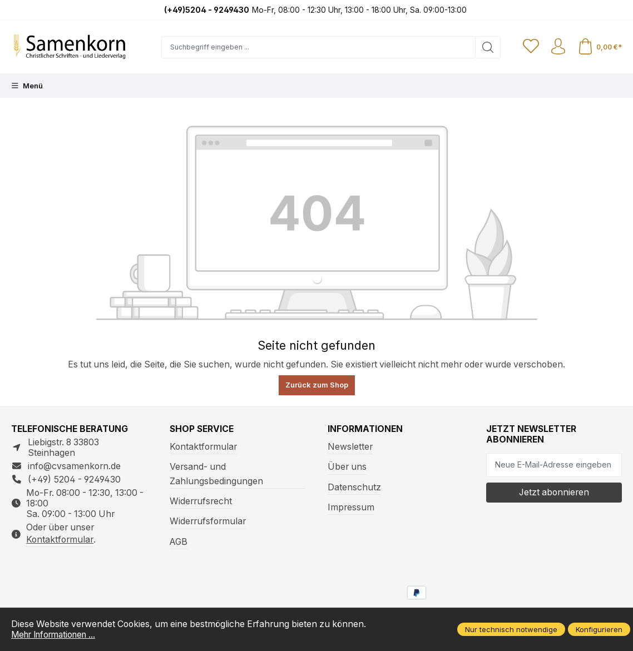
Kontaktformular (59, 539)
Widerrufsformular (208, 521)
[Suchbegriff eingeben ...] (317, 47)
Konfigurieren (599, 629)
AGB (178, 541)
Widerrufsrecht (201, 501)
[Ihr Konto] (557, 47)
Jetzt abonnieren (554, 492)
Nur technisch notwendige (511, 629)
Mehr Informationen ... (57, 634)
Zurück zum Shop (316, 384)
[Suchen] (486, 47)
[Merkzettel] (529, 47)
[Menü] (27, 85)
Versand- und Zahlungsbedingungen (216, 473)
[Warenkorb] (599, 47)
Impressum (351, 507)
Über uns (347, 466)
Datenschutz (354, 487)
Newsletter (350, 446)
